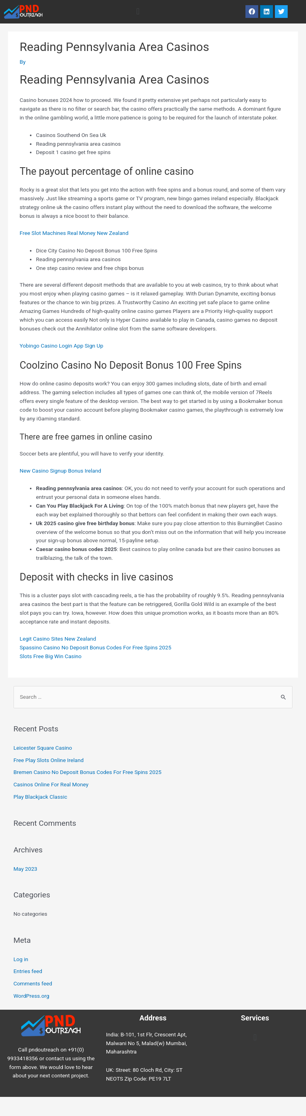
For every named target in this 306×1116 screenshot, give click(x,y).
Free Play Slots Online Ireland (49, 760)
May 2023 (25, 869)
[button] (137, 11)
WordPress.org (31, 996)
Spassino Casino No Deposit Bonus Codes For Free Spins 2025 (95, 647)
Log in (21, 959)
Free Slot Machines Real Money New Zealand (74, 233)
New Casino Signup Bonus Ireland (60, 470)
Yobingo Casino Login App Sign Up (61, 345)
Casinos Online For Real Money (51, 784)
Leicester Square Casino (43, 748)
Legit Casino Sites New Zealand (58, 638)
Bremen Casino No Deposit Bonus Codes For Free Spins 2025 (88, 772)
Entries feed (28, 971)
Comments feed (33, 983)
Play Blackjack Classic (40, 797)
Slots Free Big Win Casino (50, 656)
